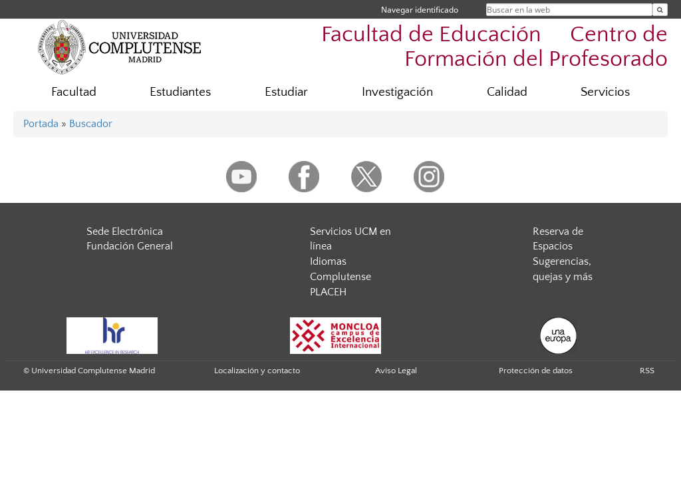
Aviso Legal (396, 370)
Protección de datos (536, 370)
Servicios (605, 92)
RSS (647, 370)
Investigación (397, 92)
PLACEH (328, 292)
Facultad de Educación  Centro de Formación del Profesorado (494, 47)
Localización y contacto (257, 370)
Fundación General (129, 246)
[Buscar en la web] (660, 9)
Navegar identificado (419, 9)
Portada (41, 124)
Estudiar (286, 92)
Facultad (73, 92)
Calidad (507, 92)
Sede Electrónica (124, 232)
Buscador (90, 124)
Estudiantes (180, 92)
